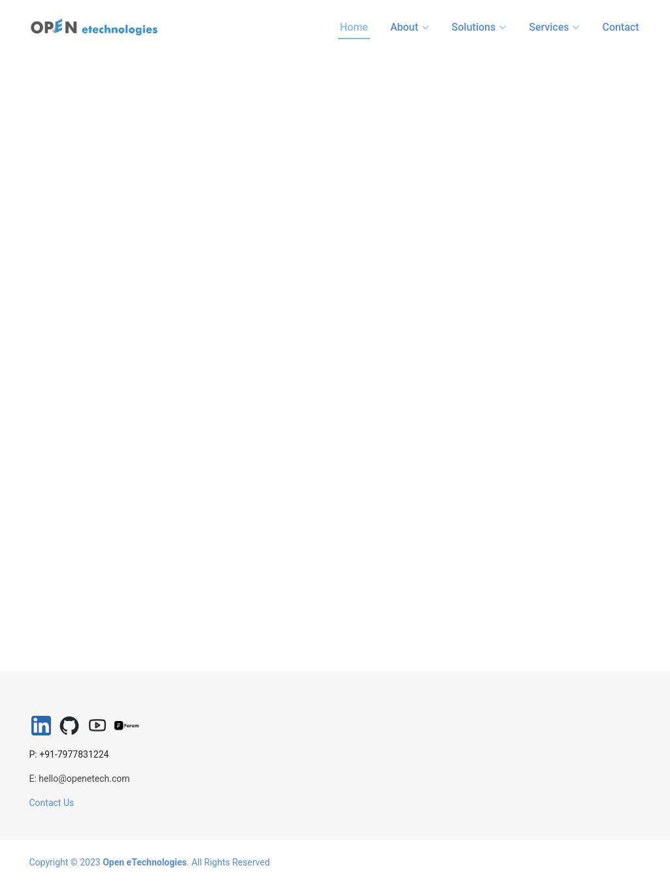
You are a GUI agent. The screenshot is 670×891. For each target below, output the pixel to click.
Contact (620, 27)
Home (354, 27)
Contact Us (52, 803)
